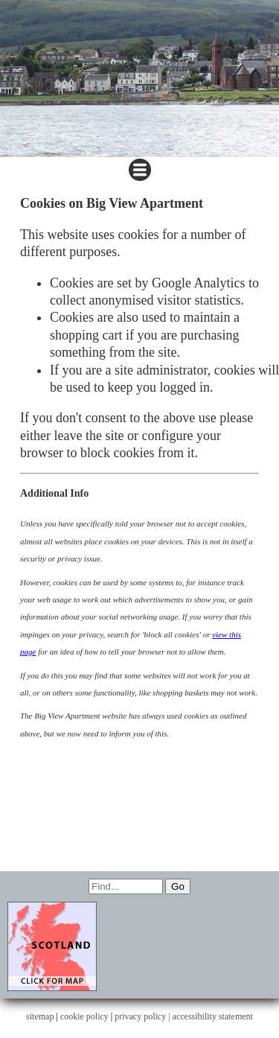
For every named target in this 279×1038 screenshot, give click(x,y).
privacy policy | (143, 1016)
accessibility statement (213, 1016)
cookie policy (84, 1016)
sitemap (40, 1016)
